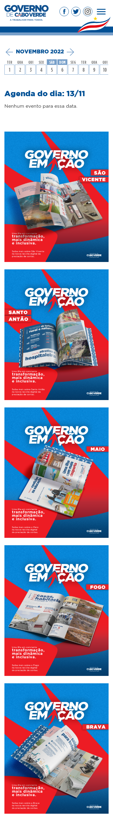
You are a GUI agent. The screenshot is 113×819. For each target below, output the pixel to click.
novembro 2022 (40, 52)
